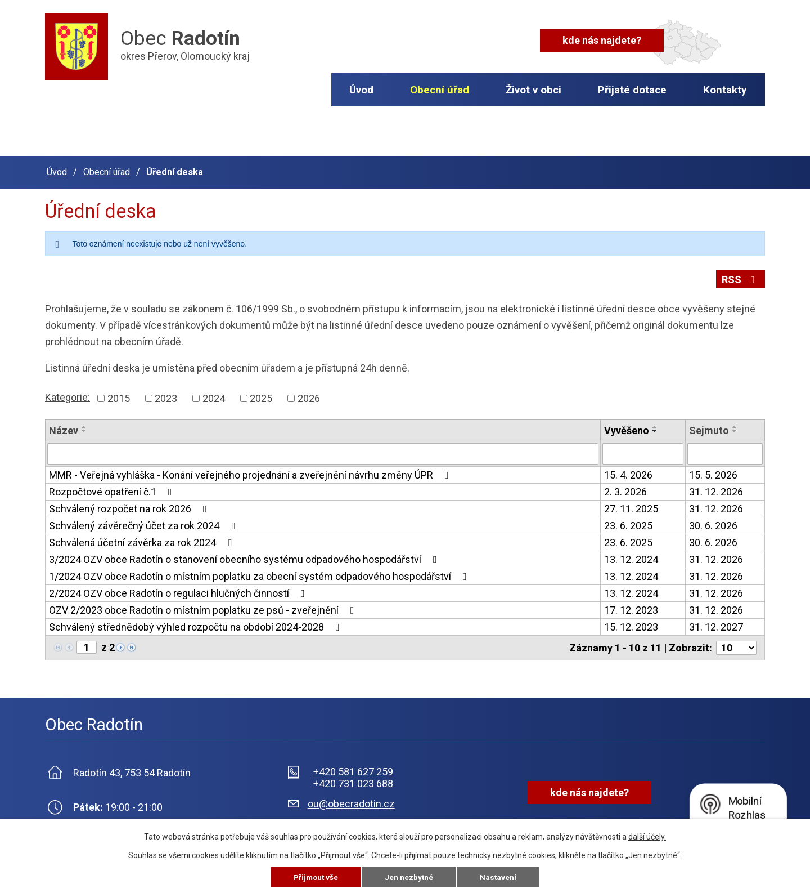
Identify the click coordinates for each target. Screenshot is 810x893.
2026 (309, 396)
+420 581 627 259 (353, 769)
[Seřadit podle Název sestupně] (84, 429)
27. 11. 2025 (631, 506)
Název (63, 428)
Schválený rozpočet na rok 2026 (130, 506)
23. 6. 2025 (628, 523)
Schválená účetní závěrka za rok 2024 (142, 540)
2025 (261, 396)
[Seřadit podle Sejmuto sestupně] (735, 429)
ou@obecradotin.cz (351, 801)
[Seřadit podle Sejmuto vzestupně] (735, 424)
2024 (213, 396)
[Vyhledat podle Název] (322, 451)
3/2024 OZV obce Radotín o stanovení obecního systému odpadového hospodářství (245, 557)
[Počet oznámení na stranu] (736, 646)
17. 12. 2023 (631, 608)
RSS (740, 279)
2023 (166, 396)
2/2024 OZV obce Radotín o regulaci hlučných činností (179, 591)
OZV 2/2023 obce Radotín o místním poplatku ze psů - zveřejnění (204, 608)
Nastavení (499, 877)
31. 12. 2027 (716, 625)
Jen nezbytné (409, 877)
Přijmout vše (315, 877)
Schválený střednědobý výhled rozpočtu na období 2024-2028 (196, 625)
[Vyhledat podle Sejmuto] (725, 451)
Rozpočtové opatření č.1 (113, 489)
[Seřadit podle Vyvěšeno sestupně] (655, 429)
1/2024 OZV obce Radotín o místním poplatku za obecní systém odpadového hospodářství (260, 574)
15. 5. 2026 (713, 473)
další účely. (647, 836)
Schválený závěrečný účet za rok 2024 (144, 523)
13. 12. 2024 (631, 557)
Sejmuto (709, 428)
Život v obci (533, 89)
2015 (118, 396)
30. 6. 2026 (713, 523)
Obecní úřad (439, 89)
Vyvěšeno (626, 428)
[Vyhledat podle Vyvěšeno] (642, 451)
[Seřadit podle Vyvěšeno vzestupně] (655, 424)
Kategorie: (67, 395)
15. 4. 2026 (628, 473)
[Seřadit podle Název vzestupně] (84, 424)
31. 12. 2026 (716, 489)
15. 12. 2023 (631, 625)
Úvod (361, 89)
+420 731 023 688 (353, 781)
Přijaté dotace (632, 89)
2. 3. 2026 (625, 489)
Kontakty (725, 89)
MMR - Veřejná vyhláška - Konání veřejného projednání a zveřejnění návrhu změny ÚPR (251, 473)
